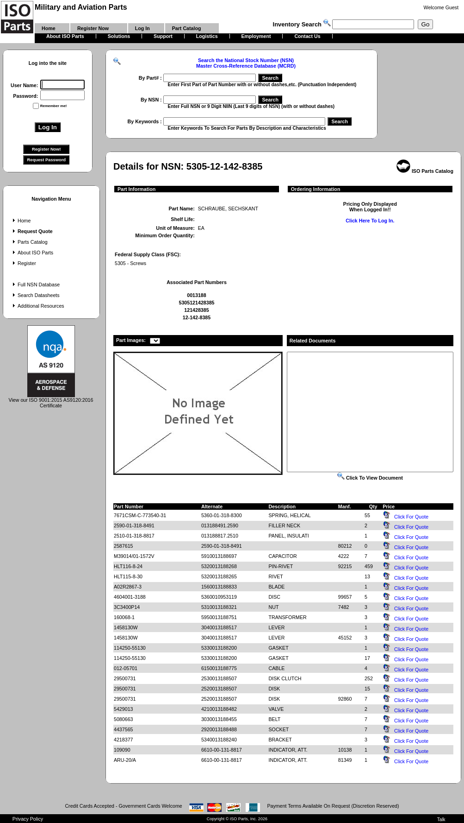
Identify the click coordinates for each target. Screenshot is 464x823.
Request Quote (32, 231)
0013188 (196, 295)
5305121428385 (196, 302)
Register (23, 263)
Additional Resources (37, 306)
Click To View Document (370, 478)
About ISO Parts (32, 252)
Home (21, 220)
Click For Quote (411, 516)
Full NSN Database (35, 284)
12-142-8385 (196, 317)
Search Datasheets (35, 295)
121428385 (196, 310)
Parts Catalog (29, 242)
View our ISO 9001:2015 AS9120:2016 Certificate (51, 400)
